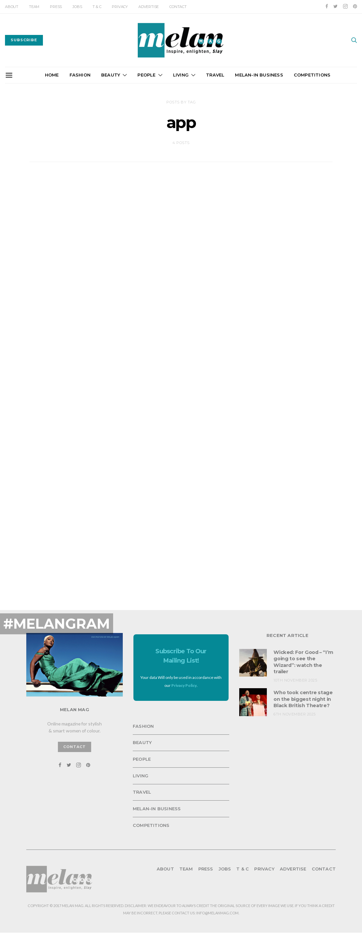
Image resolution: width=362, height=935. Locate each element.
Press (56, 6)
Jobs (77, 6)
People (146, 75)
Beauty (110, 75)
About (11, 6)
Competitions (312, 75)
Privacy (120, 6)
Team (34, 6)
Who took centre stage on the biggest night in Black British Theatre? (302, 696)
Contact (178, 6)
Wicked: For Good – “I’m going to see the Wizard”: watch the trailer (302, 657)
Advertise (148, 6)
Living (181, 75)
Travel (215, 75)
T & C (96, 6)
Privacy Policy (184, 680)
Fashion (80, 75)
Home (52, 75)
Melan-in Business (259, 75)
